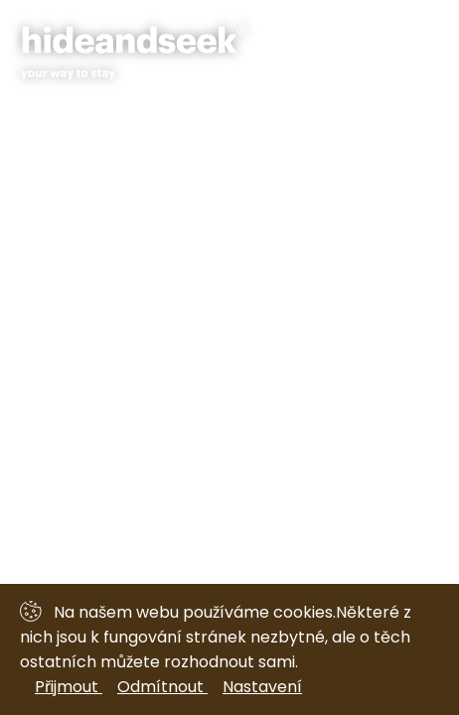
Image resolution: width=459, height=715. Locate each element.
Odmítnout (162, 686)
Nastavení (262, 686)
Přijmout (68, 686)
